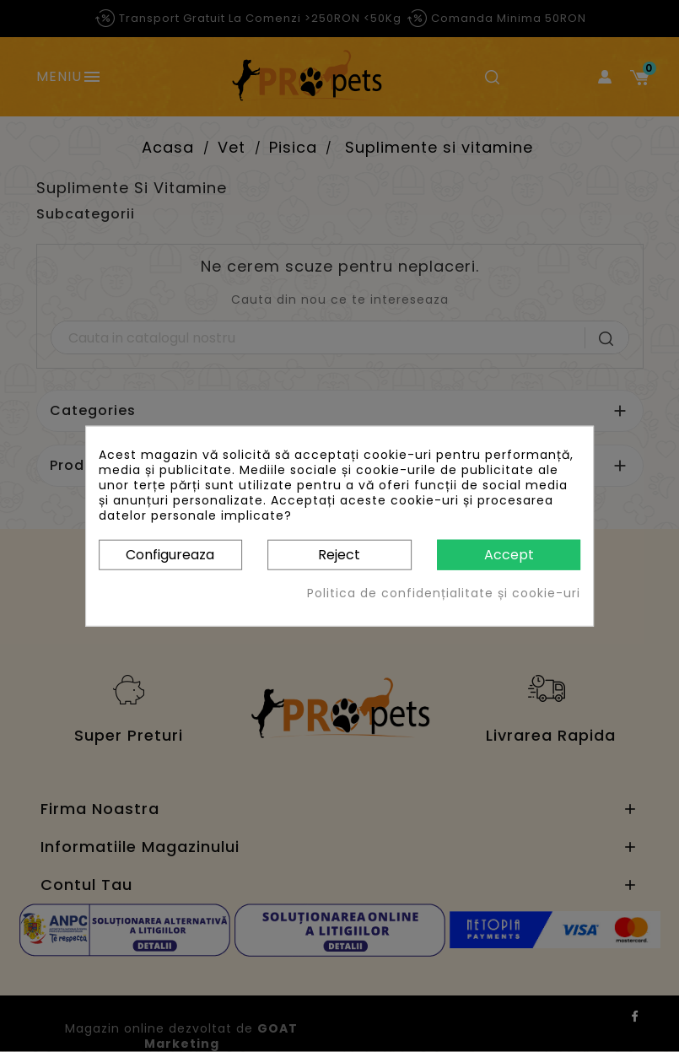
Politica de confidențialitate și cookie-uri (443, 593)
